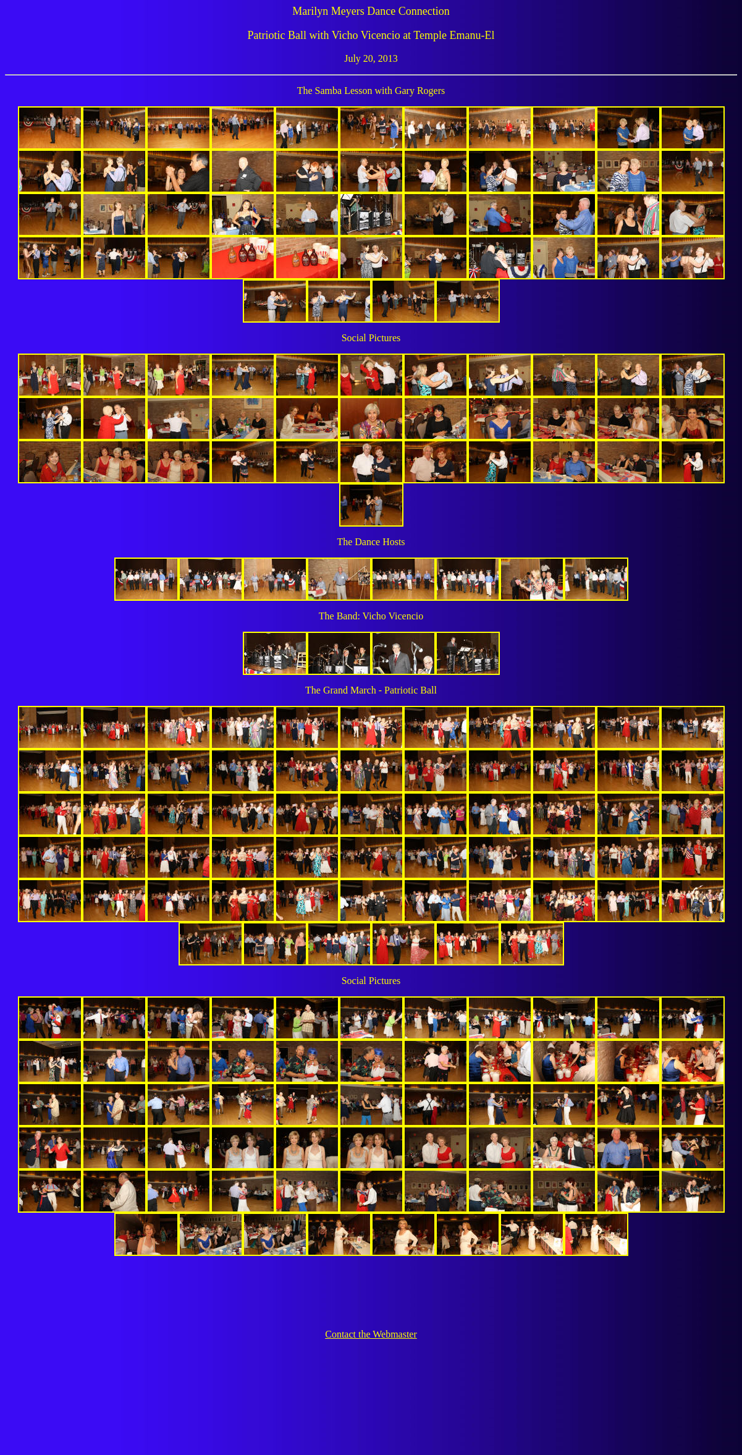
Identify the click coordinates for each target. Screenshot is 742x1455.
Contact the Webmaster (371, 1334)
